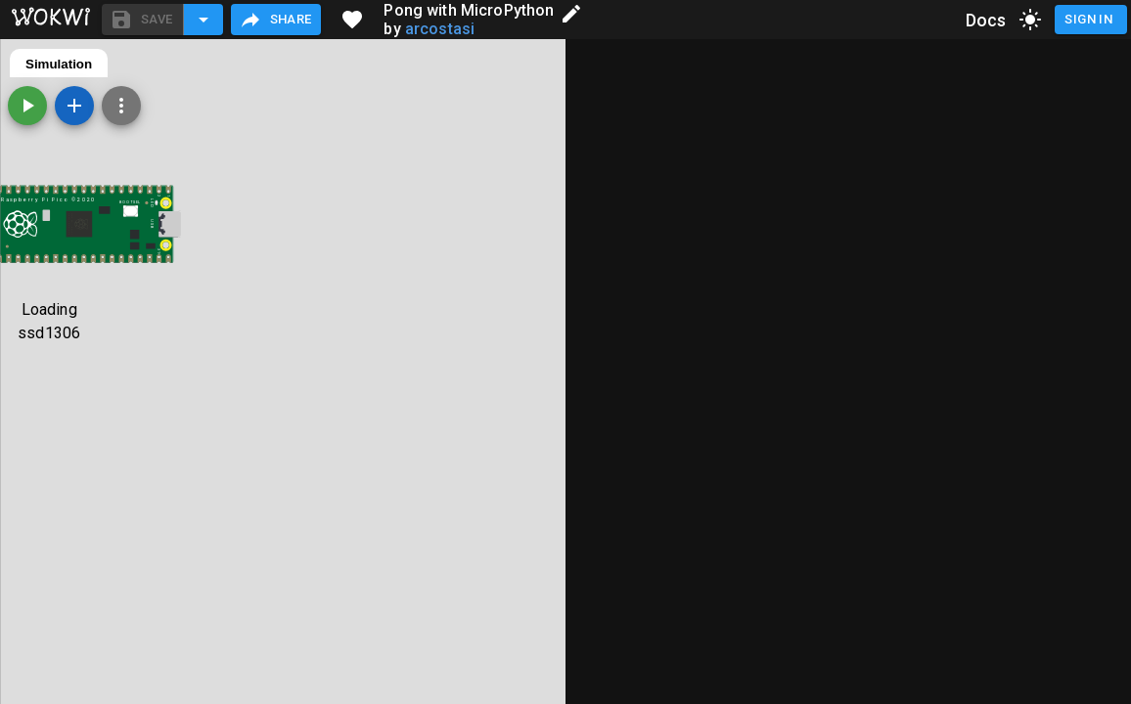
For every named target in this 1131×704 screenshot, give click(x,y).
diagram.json (143, 64)
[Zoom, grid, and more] (686, 105)
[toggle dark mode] (1030, 19)
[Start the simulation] (592, 105)
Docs (986, 20)
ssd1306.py (245, 64)
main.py (49, 64)
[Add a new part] (639, 105)
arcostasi (440, 29)
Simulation (624, 64)
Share (275, 19)
